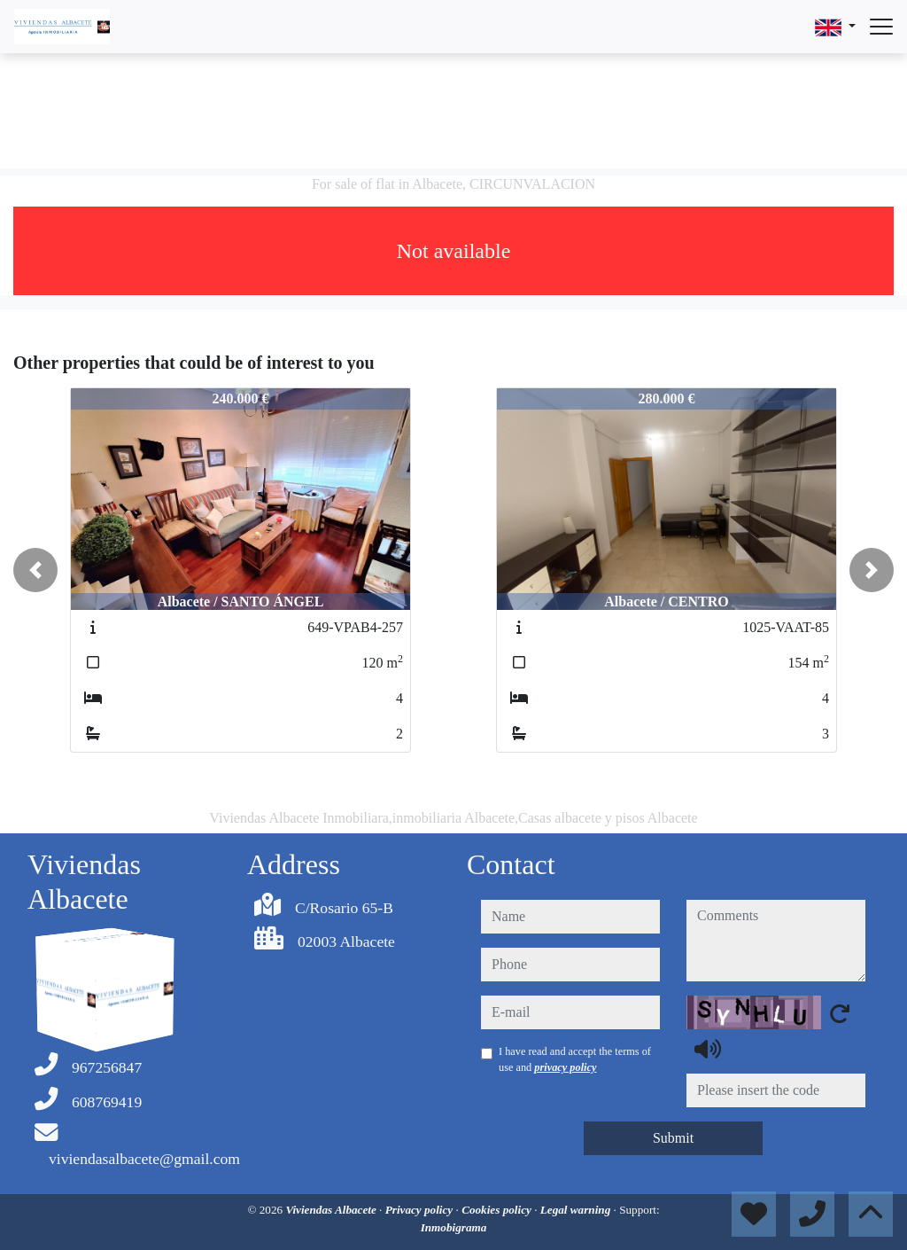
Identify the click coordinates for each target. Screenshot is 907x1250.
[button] (35, 570)
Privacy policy (420, 1209)
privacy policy (565, 1067)
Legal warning (577, 1209)
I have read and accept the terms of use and (575, 1059)
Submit (673, 1137)
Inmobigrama (454, 1227)
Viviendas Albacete (332, 1209)
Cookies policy (497, 1209)
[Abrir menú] (881, 27)
